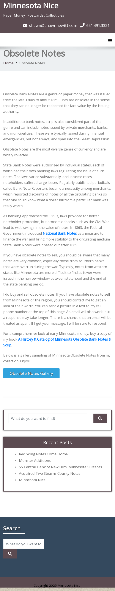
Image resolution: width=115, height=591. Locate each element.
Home (8, 62)
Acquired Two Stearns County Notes (49, 473)
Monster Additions (35, 460)
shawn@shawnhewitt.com (53, 25)
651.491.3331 (98, 25)
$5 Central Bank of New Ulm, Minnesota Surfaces (60, 467)
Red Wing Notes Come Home (43, 454)
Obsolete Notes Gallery (31, 373)
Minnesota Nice (30, 5)
